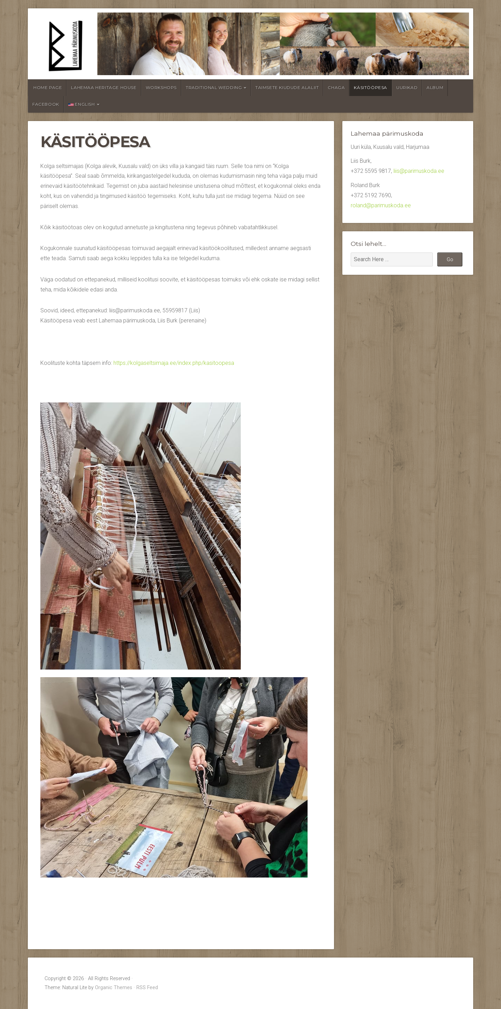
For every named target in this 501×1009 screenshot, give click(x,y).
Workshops (161, 87)
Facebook (45, 104)
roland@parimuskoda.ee (381, 205)
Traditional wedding (214, 87)
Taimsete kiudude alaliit (287, 87)
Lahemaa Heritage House (103, 87)
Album (435, 87)
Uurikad (407, 87)
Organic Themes (113, 988)
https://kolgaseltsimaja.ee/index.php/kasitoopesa (173, 363)
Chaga (336, 87)
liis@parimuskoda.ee (418, 171)
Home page (47, 87)
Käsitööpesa (370, 87)
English (81, 104)
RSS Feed (147, 988)
